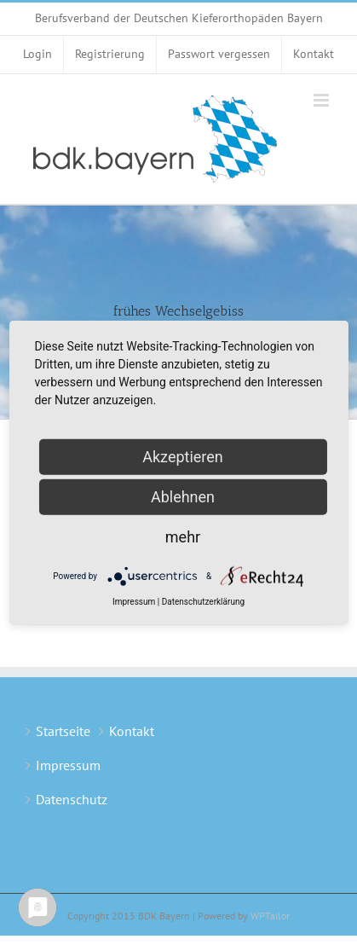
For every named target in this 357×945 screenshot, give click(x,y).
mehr (182, 537)
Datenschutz (71, 799)
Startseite (63, 730)
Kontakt (131, 730)
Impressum (68, 765)
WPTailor (270, 915)
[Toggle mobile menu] (322, 100)
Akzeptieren (182, 457)
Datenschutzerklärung (203, 601)
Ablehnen (183, 497)
